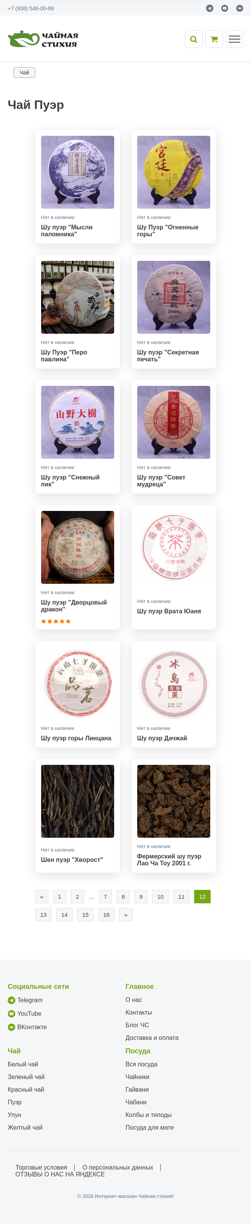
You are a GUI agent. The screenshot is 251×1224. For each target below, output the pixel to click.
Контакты (139, 1012)
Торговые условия (41, 1167)
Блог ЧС (137, 1025)
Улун (14, 1115)
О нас (134, 1000)
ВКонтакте (27, 1027)
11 (181, 896)
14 (64, 914)
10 (160, 896)
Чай (24, 72)
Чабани (136, 1102)
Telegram (25, 1000)
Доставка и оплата (152, 1038)
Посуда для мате (150, 1127)
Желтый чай (25, 1127)
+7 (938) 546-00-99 (31, 8)
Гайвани (137, 1089)
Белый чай (23, 1064)
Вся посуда (142, 1064)
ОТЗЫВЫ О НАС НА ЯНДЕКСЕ (60, 1174)
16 (106, 914)
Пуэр (15, 1102)
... (91, 896)
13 (43, 914)
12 (202, 896)
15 (85, 914)
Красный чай (26, 1089)
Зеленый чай (26, 1077)
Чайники (138, 1077)
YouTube (25, 1014)
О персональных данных (117, 1167)
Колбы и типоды (149, 1115)
